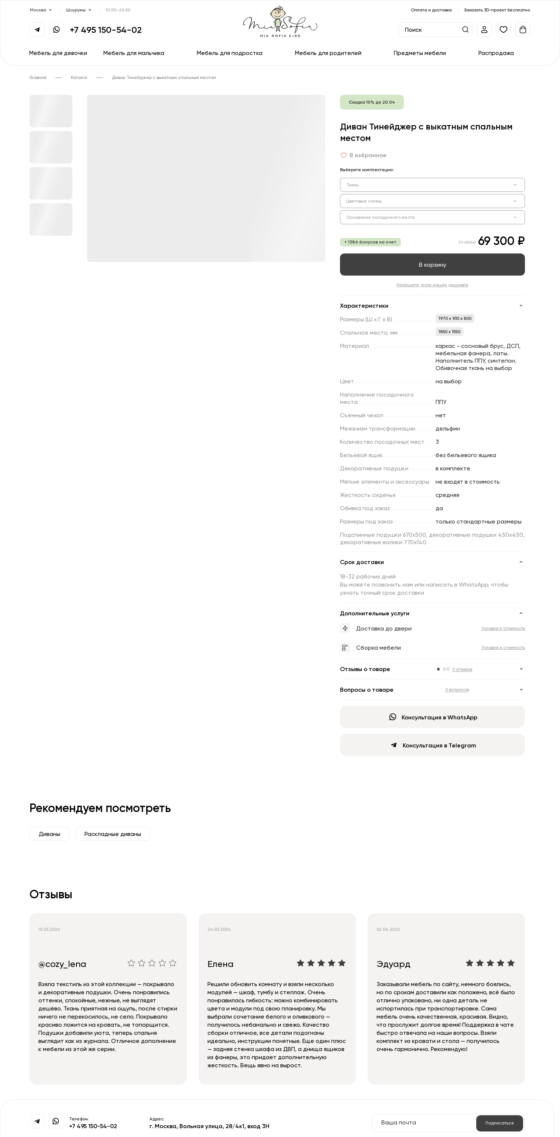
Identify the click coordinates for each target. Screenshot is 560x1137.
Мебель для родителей (328, 53)
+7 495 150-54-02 (106, 29)
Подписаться (499, 1122)
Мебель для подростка (229, 53)
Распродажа (496, 53)
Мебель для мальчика (133, 53)
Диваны (49, 834)
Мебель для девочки (58, 53)
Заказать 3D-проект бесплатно (497, 9)
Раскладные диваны (113, 834)
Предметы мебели (420, 53)
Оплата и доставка (431, 9)
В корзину (432, 264)
